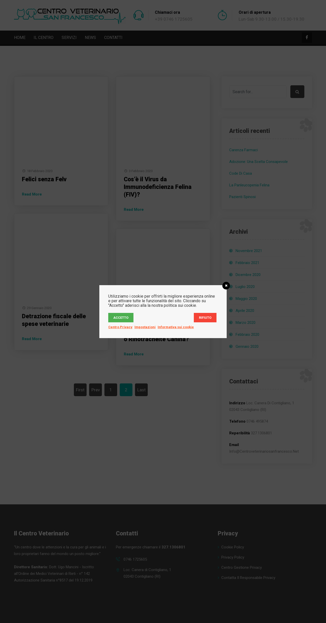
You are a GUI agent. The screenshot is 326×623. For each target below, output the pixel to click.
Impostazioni (145, 327)
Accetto (120, 318)
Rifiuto (205, 318)
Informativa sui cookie (176, 327)
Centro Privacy (120, 327)
